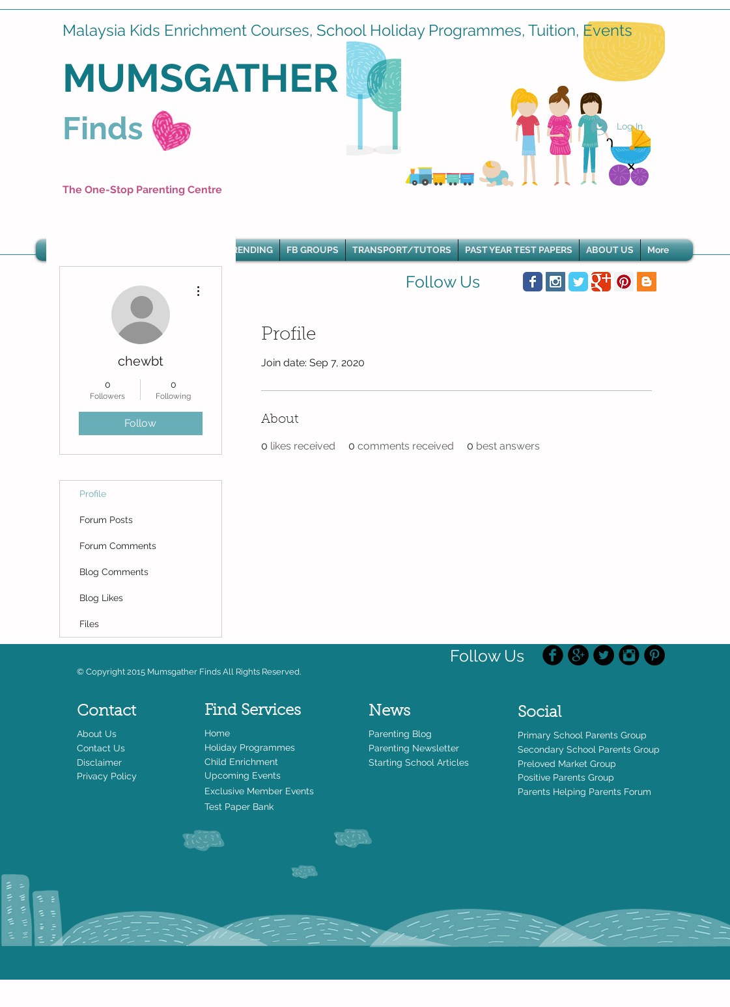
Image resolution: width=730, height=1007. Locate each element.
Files (89, 624)
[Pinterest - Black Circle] (654, 655)
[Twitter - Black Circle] (603, 655)
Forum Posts (106, 520)
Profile (92, 494)
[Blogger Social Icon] (646, 281)
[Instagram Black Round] (629, 655)
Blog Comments (113, 572)
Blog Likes (101, 598)
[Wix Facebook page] (532, 281)
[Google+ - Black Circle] (578, 655)
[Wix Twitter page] (578, 281)
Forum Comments (117, 546)
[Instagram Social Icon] (555, 281)
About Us (97, 734)
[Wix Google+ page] (601, 281)
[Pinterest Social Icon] (624, 281)
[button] (249, 250)
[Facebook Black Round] (552, 655)
